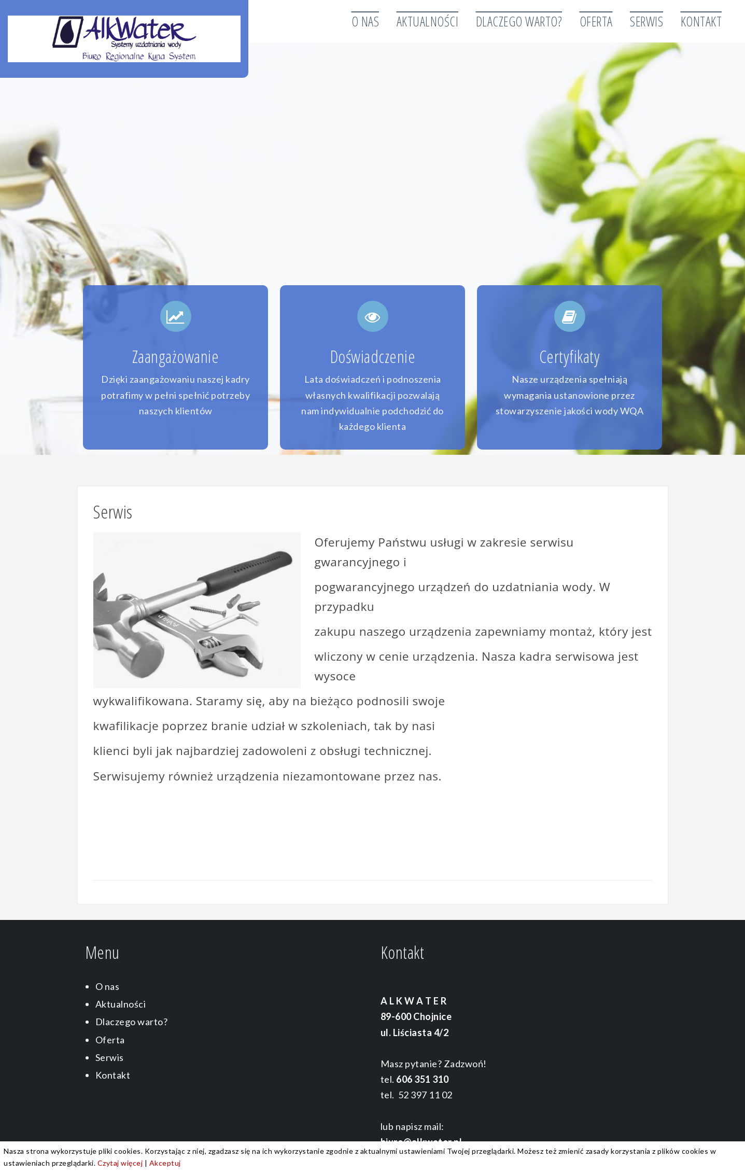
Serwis (646, 21)
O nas (365, 21)
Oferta (596, 21)
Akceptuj (165, 1162)
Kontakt (701, 21)
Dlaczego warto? (519, 21)
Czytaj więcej (120, 1162)
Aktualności (428, 21)
